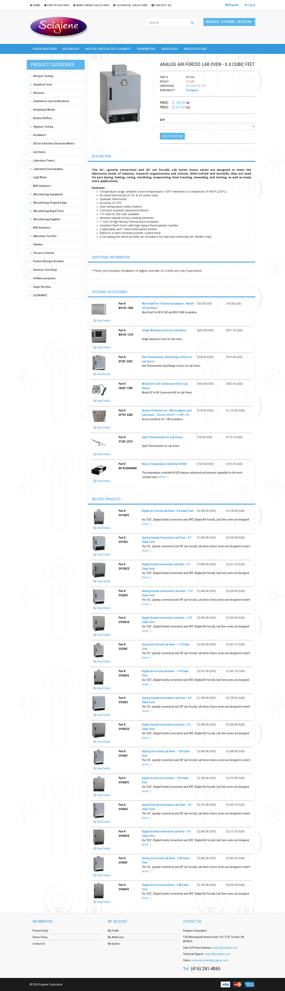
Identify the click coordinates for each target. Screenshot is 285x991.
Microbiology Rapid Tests (47, 211)
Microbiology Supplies (45, 219)
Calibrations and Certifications (49, 101)
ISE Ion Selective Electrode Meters (52, 143)
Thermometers (146, 48)
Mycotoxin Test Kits (43, 236)
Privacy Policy (40, 930)
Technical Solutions (130, 5)
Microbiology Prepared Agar (48, 202)
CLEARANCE (38, 295)
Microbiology (71, 48)
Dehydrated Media (42, 109)
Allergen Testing (41, 76)
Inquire (192, 90)
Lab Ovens (38, 152)
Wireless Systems (195, 48)
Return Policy (40, 937)
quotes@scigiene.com (225, 947)
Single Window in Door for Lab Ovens (164, 330)
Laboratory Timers (42, 160)
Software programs (43, 278)
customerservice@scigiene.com (210, 960)
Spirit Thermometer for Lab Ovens (162, 437)
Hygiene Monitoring (45, 48)
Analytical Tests (41, 84)
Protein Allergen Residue (47, 261)
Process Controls (42, 253)
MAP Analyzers (40, 185)
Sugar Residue (40, 286)
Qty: (163, 120)
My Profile (113, 930)
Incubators (38, 135)
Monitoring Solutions (91, 5)
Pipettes (36, 244)
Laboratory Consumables (46, 169)
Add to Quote (172, 136)
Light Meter (38, 177)
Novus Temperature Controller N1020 (164, 464)
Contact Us (161, 5)
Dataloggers (169, 48)
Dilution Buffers (41, 118)
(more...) (163, 477)
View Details (101, 320)
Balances (37, 92)
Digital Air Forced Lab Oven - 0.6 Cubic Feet (167, 510)
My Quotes (114, 943)
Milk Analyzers (40, 227)
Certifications (56, 5)
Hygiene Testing (41, 126)
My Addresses (116, 937)
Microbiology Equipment (46, 194)
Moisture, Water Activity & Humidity (108, 48)
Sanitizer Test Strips (43, 269)
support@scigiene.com (217, 954)
